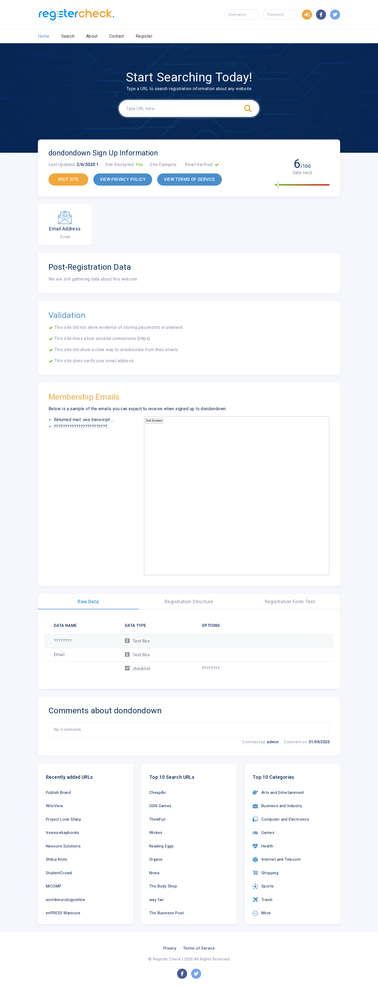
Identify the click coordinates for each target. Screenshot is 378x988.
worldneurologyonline (65, 899)
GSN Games (160, 805)
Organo (155, 859)
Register (144, 36)
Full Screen (154, 420)
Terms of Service (199, 948)
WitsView (54, 805)
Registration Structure (189, 601)
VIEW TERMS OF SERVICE (189, 179)
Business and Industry (277, 806)
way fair (156, 899)
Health (263, 846)
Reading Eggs (161, 846)
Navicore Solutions (63, 846)
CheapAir (157, 792)
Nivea (154, 873)
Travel (262, 899)
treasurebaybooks (62, 832)
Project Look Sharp (63, 819)
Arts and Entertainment (278, 792)
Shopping (265, 873)
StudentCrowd (59, 873)
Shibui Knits (56, 859)
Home (44, 36)
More (262, 913)
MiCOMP (53, 886)
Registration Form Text (290, 601)
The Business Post (166, 913)
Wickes (155, 832)
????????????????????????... (82, 426)
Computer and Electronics (281, 819)
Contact (116, 36)
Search (67, 36)
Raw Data (88, 601)
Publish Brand (58, 792)
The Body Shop (163, 886)
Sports (263, 886)
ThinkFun (157, 819)
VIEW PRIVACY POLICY (123, 179)
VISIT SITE (68, 179)
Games (263, 833)
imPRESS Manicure (63, 913)
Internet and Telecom (277, 859)
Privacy (170, 948)
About (92, 36)
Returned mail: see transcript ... (84, 419)
